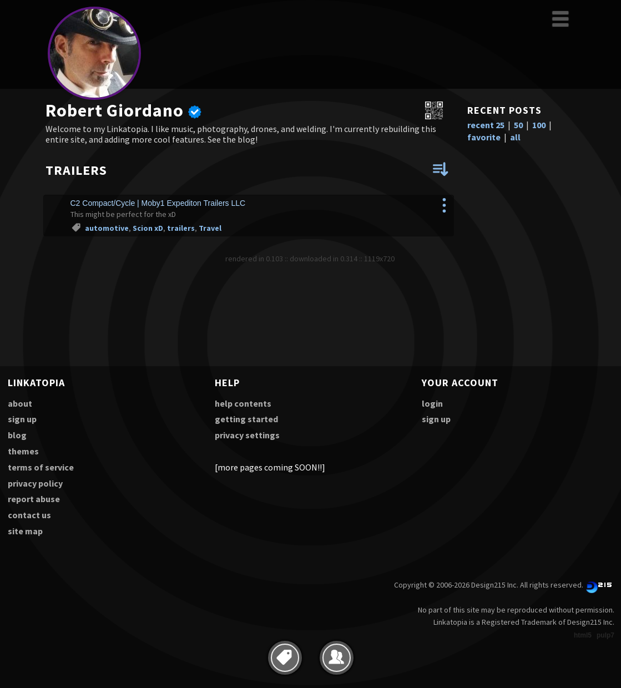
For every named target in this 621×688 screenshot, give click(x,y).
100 (539, 124)
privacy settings (247, 435)
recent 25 (485, 124)
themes (23, 451)
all (515, 137)
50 (518, 124)
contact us (29, 514)
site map (25, 531)
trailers (181, 228)
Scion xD (148, 228)
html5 (583, 635)
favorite (484, 137)
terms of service (41, 467)
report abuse (34, 498)
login (432, 403)
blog (17, 435)
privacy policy (35, 483)
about (20, 403)
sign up (22, 418)
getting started (246, 418)
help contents (243, 403)
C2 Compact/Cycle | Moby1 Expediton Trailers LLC (158, 203)
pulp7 (605, 635)
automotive (107, 228)
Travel (210, 228)
